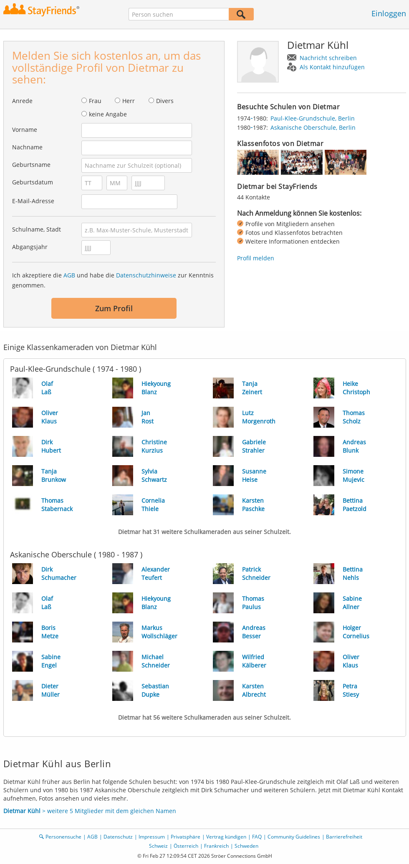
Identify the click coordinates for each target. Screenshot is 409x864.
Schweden (246, 845)
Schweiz (158, 845)
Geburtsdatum (32, 182)
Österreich (186, 845)
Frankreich (216, 845)
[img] (258, 162)
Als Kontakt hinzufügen (332, 67)
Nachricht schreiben (328, 58)
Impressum (152, 836)
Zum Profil (114, 308)
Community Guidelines (294, 836)
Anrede (22, 101)
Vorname (24, 130)
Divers (165, 101)
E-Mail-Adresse (33, 201)
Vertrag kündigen (226, 836)
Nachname (27, 147)
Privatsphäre (185, 836)
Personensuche (63, 836)
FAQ (257, 836)
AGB (69, 275)
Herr (128, 101)
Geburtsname (31, 165)
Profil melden (255, 258)
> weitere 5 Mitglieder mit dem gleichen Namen (89, 811)
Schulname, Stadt (36, 229)
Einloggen (388, 13)
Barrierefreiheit (344, 836)
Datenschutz (118, 836)
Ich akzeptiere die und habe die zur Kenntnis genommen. (113, 280)
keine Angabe (108, 114)
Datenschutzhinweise (146, 275)
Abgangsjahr (30, 247)
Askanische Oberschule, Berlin (313, 127)
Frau (95, 101)
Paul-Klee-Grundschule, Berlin (312, 118)
